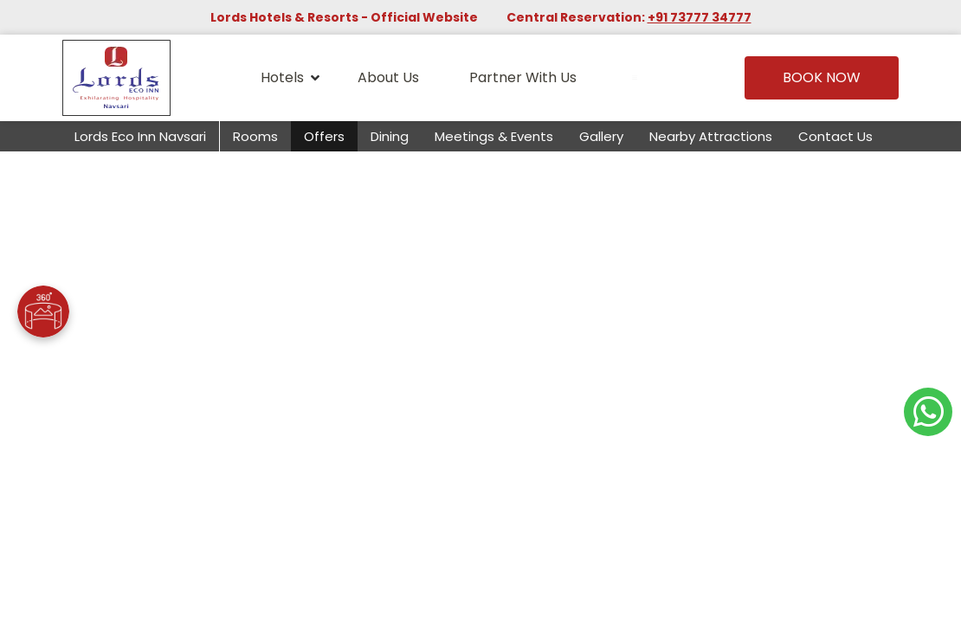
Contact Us (835, 136)
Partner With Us (523, 77)
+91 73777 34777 (699, 17)
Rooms (255, 136)
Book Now (822, 77)
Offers (324, 136)
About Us (388, 77)
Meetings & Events (494, 136)
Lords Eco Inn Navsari (140, 136)
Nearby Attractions (710, 136)
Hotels (290, 78)
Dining (390, 136)
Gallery (601, 136)
